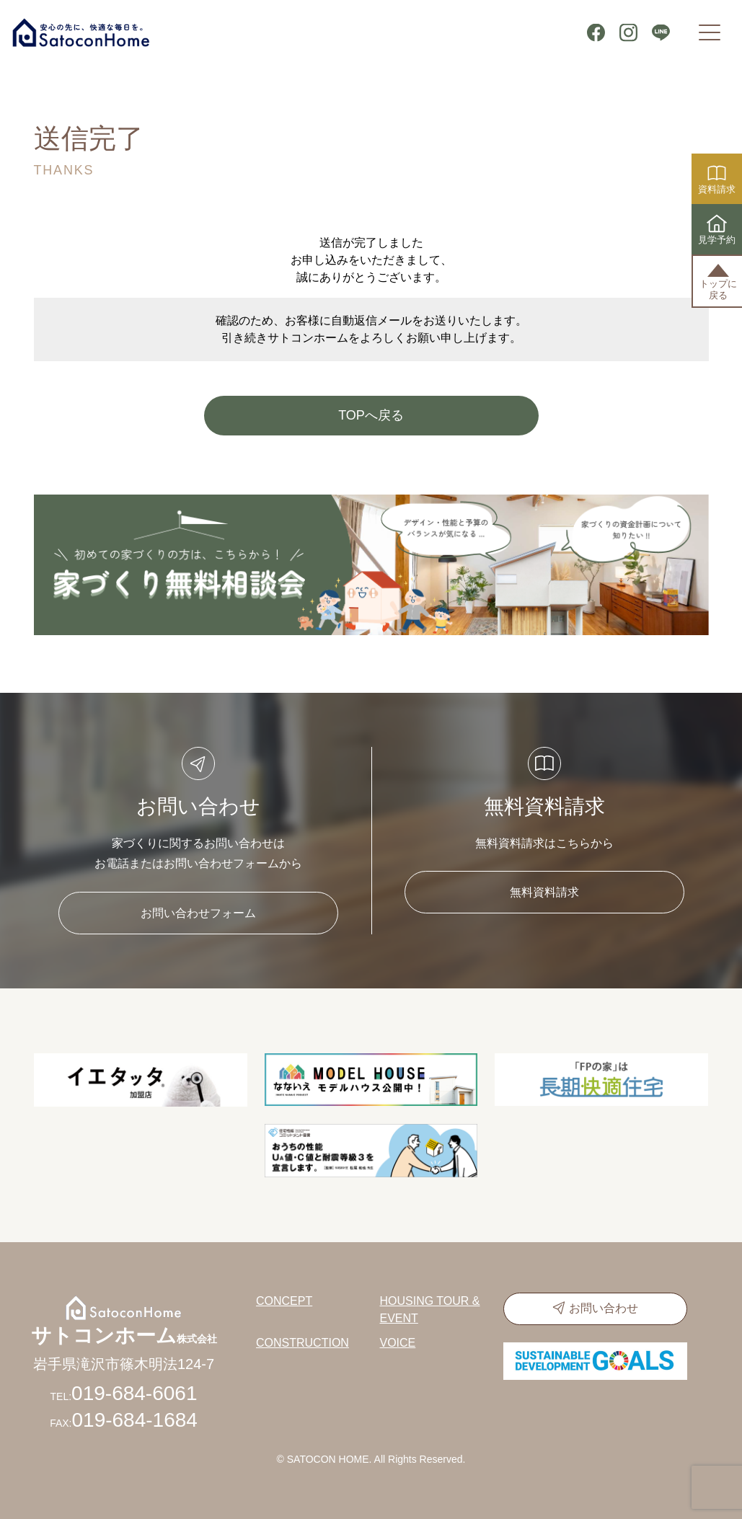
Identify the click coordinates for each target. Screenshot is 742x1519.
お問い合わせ (603, 1308)
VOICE (398, 1343)
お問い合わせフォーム (198, 913)
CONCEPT (284, 1301)
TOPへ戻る (371, 415)
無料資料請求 (544, 892)
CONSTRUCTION (302, 1343)
